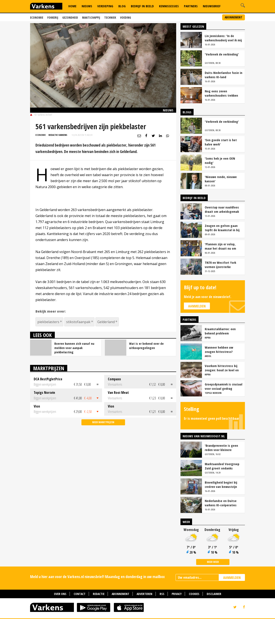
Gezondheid (70, 17)
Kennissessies (169, 6)
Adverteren (144, 594)
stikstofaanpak (78, 321)
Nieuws (87, 6)
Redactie (98, 594)
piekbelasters (48, 321)
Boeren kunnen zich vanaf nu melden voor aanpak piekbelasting (74, 347)
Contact (80, 594)
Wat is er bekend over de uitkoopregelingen (146, 345)
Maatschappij (91, 17)
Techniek (110, 17)
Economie (36, 17)
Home (72, 6)
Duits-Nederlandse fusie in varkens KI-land (223, 74)
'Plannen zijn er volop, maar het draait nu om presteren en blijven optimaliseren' (220, 246)
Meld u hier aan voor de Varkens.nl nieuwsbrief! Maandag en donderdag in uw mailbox (97, 576)
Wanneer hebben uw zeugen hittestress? (219, 349)
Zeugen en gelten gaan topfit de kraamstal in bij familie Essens (222, 227)
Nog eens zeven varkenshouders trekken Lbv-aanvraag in (221, 93)
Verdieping (105, 6)
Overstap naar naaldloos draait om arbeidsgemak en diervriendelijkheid (222, 209)
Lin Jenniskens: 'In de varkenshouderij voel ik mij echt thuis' (223, 38)
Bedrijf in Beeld (142, 6)
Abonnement (233, 17)
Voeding (125, 17)
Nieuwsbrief (212, 6)
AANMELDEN (232, 577)
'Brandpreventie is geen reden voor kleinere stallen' (221, 447)
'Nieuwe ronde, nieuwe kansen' (221, 179)
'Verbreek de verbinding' (222, 54)
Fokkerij (52, 17)
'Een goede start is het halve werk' (221, 142)
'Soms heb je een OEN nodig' (220, 160)
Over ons (60, 594)
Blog (122, 6)
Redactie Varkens (58, 134)
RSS (162, 594)
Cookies (194, 594)
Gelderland (106, 321)
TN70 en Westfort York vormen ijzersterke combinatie (220, 264)
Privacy (177, 594)
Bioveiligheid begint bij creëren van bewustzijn (221, 484)
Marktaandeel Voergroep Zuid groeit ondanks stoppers (222, 466)
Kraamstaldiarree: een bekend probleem (220, 331)
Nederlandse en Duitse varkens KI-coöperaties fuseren (221, 503)
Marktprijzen (48, 368)
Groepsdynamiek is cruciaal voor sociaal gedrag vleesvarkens (223, 386)
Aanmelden (197, 306)
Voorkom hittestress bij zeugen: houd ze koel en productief (222, 368)
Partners (191, 6)
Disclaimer (214, 594)
